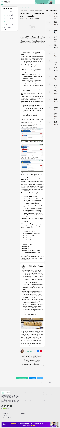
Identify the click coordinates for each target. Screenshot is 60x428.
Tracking (25, 396)
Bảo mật (43, 398)
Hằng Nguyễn (28, 351)
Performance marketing (28, 400)
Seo (25, 398)
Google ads (26, 402)
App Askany (44, 396)
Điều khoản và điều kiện (7, 417)
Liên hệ (43, 400)
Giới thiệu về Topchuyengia (47, 394)
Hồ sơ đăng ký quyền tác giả (11, 14)
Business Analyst (27, 394)
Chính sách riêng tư (6, 415)
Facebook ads (26, 404)
